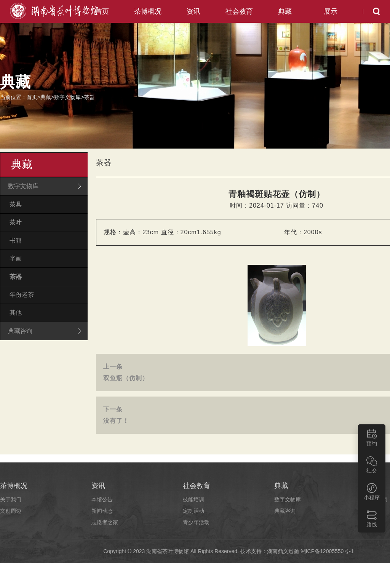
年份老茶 (22, 294)
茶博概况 (147, 11)
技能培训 (193, 499)
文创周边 (10, 511)
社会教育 (239, 11)
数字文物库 (67, 97)
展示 (330, 11)
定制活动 (193, 511)
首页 (102, 11)
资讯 (193, 11)
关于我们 (10, 499)
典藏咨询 (285, 511)
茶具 (16, 204)
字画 (16, 258)
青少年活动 (196, 522)
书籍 (16, 240)
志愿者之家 (104, 522)
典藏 (285, 11)
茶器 (89, 97)
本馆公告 (102, 499)
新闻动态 (102, 511)
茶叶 (16, 222)
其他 (16, 312)
